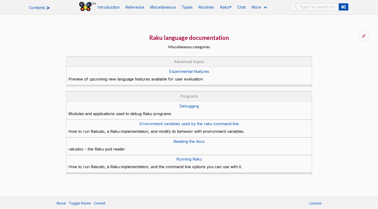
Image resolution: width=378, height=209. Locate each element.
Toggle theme (80, 203)
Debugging (189, 106)
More (256, 7)
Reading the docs (189, 141)
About (61, 203)
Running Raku (189, 159)
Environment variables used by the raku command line (189, 123)
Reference (134, 7)
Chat (241, 7)
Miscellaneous (163, 7)
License (315, 203)
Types (187, 7)
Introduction (108, 7)
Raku (226, 7)
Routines (206, 7)
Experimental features (189, 71)
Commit (99, 203)
